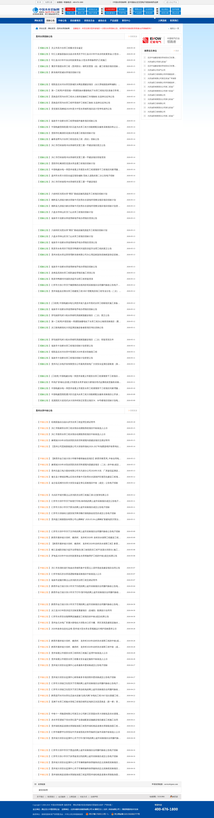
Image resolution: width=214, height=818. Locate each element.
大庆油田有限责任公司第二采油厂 (159, 87)
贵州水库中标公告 (44, 411)
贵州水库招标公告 (44, 36)
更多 (176, 51)
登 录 (39, 2)
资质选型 (149, 13)
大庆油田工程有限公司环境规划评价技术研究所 (161, 74)
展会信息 (175, 13)
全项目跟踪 (110, 9)
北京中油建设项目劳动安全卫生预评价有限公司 (161, 57)
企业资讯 (149, 9)
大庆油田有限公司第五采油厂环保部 (160, 78)
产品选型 (138, 13)
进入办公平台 (171, 2)
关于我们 (40, 797)
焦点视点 (165, 9)
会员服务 (62, 797)
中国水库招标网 (57, 805)
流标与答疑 (92, 13)
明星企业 (138, 9)
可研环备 (122, 13)
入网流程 (162, 20)
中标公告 (70, 13)
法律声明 (94, 797)
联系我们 (174, 20)
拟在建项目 (110, 13)
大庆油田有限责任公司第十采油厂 (159, 91)
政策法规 (165, 13)
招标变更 (81, 9)
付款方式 (83, 797)
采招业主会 (92, 9)
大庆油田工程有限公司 (154, 95)
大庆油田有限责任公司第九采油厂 (159, 107)
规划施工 (122, 9)
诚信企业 (102, 20)
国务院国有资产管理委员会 (52, 814)
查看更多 (132, 36)
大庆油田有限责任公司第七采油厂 (159, 99)
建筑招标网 (43, 790)
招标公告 (70, 9)
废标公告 (81, 13)
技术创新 (175, 9)
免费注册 (48, 2)
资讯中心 (126, 20)
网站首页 (38, 20)
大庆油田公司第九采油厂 (155, 62)
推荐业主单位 (150, 51)
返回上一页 (173, 28)
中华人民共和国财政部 (74, 814)
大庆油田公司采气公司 (154, 70)
